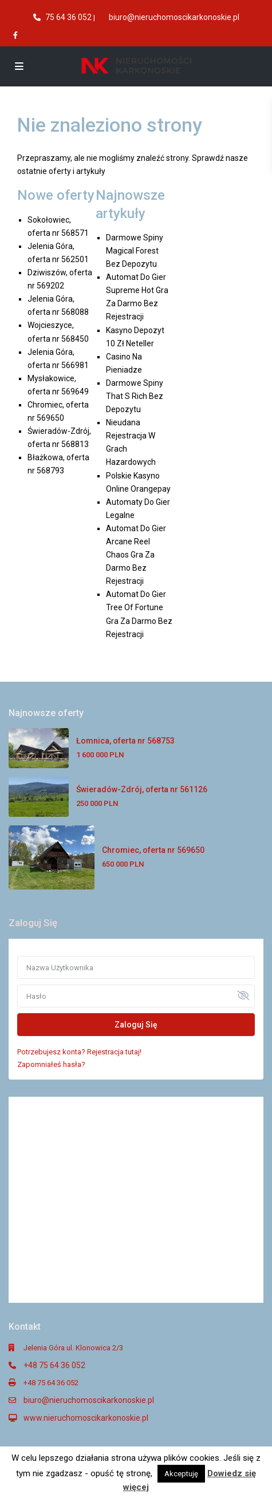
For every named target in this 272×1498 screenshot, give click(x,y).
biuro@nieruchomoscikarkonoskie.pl (174, 17)
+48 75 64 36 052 (54, 1365)
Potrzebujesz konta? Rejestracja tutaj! (79, 1052)
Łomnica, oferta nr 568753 (125, 740)
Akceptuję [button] (181, 1473)
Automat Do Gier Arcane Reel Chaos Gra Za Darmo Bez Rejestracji (136, 555)
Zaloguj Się (136, 1024)
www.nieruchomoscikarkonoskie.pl (85, 1417)
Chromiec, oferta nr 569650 (153, 850)
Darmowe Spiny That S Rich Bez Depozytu (134, 396)
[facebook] (17, 35)
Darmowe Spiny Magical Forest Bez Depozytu (134, 250)
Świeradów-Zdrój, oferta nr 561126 (141, 789)
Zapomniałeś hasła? (51, 1064)
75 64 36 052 (68, 17)
